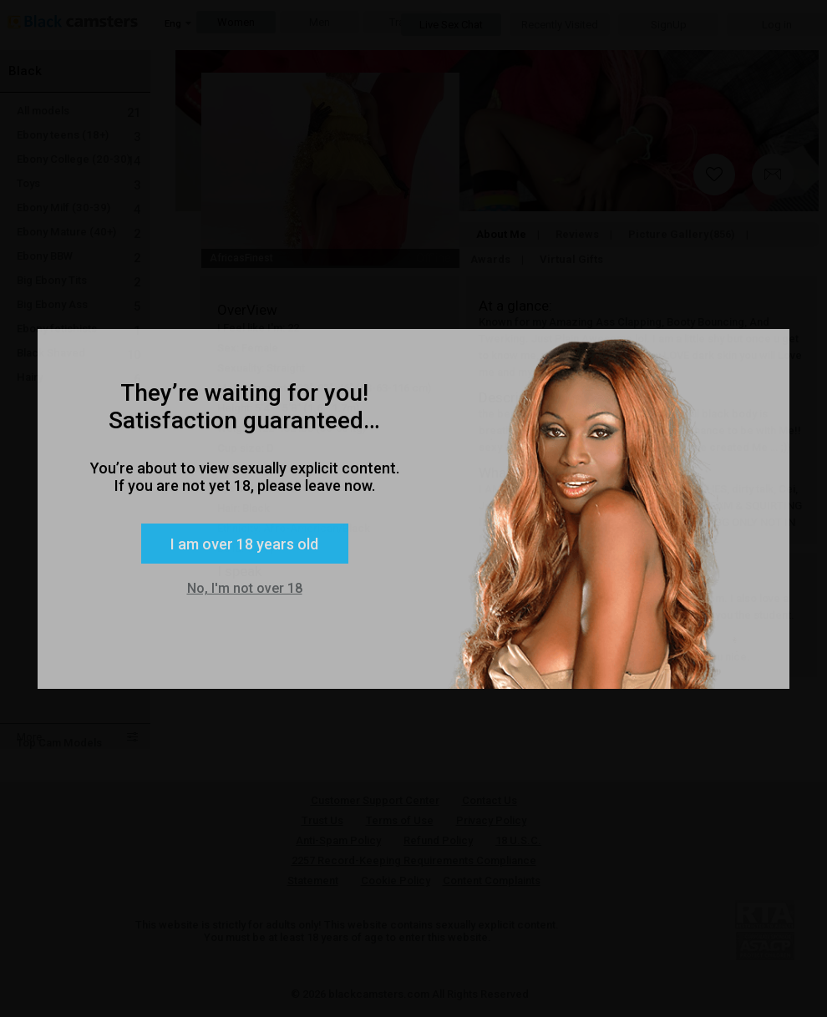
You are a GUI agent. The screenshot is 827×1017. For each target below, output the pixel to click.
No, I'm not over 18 (244, 588)
